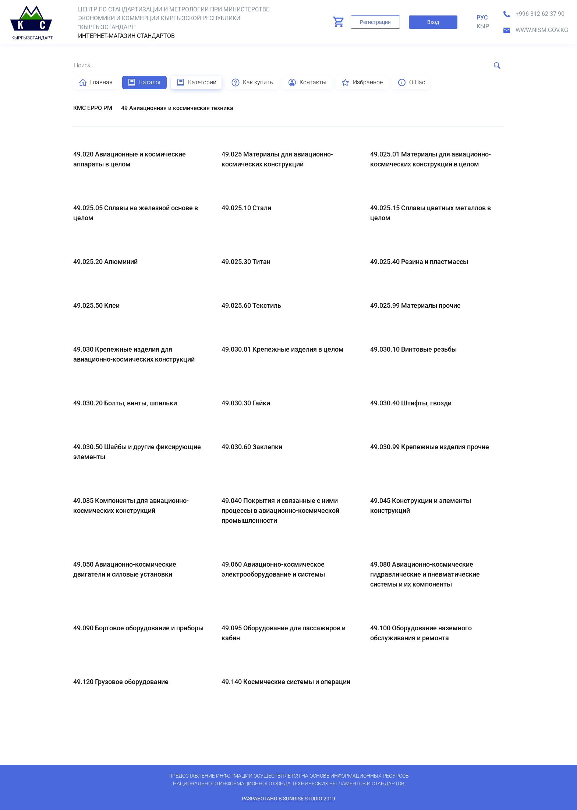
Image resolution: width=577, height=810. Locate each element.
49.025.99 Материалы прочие (415, 305)
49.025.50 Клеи (96, 305)
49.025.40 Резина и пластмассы (419, 261)
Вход (433, 22)
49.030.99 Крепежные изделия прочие (429, 447)
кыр (483, 26)
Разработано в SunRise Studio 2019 (288, 799)
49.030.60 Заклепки (252, 447)
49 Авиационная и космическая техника (177, 108)
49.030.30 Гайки (246, 403)
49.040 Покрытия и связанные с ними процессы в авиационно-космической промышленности (280, 510)
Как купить (252, 82)
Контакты (307, 82)
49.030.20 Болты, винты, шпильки (125, 403)
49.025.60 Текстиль (251, 305)
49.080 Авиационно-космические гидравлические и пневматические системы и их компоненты (425, 574)
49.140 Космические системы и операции (286, 682)
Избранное (362, 82)
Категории (196, 82)
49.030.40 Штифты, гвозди (411, 403)
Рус (482, 17)
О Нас (411, 82)
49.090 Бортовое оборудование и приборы (138, 628)
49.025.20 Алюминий (105, 261)
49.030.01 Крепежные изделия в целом (283, 349)
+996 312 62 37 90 (540, 13)
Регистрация (375, 22)
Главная (95, 82)
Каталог (144, 82)
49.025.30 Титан (246, 261)
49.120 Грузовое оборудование (121, 682)
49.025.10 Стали (246, 208)
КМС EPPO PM (92, 108)
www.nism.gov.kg (542, 30)
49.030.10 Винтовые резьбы (413, 349)
